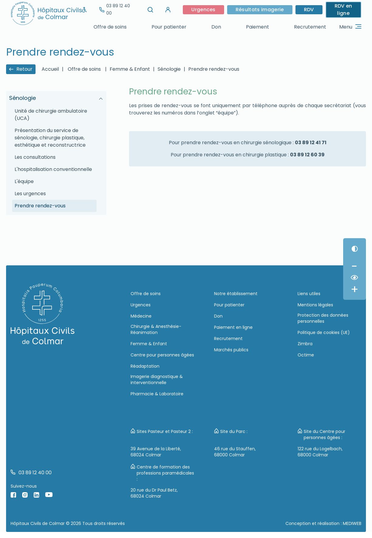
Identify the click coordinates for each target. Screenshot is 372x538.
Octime (306, 355)
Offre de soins (110, 26)
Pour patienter (169, 26)
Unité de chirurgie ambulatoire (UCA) (51, 114)
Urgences (203, 9)
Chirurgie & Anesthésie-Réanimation (156, 329)
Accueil (50, 69)
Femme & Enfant (130, 69)
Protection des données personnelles (323, 318)
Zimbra (305, 344)
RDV (309, 9)
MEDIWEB (352, 523)
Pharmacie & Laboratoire (157, 394)
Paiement (257, 26)
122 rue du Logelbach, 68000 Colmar (320, 452)
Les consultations (35, 157)
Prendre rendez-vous (213, 69)
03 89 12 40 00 (114, 9)
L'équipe (24, 181)
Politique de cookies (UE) (324, 332)
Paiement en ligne (233, 327)
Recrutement (310, 26)
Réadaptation (145, 366)
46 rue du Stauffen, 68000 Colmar (235, 452)
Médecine (141, 316)
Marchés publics (231, 350)
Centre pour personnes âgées (162, 355)
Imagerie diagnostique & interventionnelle (157, 379)
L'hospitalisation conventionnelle (53, 169)
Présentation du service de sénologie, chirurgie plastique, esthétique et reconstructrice (50, 137)
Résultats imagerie (260, 9)
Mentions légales (315, 305)
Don (216, 26)
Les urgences (30, 193)
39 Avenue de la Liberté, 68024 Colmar (156, 452)
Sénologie (169, 69)
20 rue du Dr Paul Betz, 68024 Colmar (154, 493)
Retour (20, 69)
